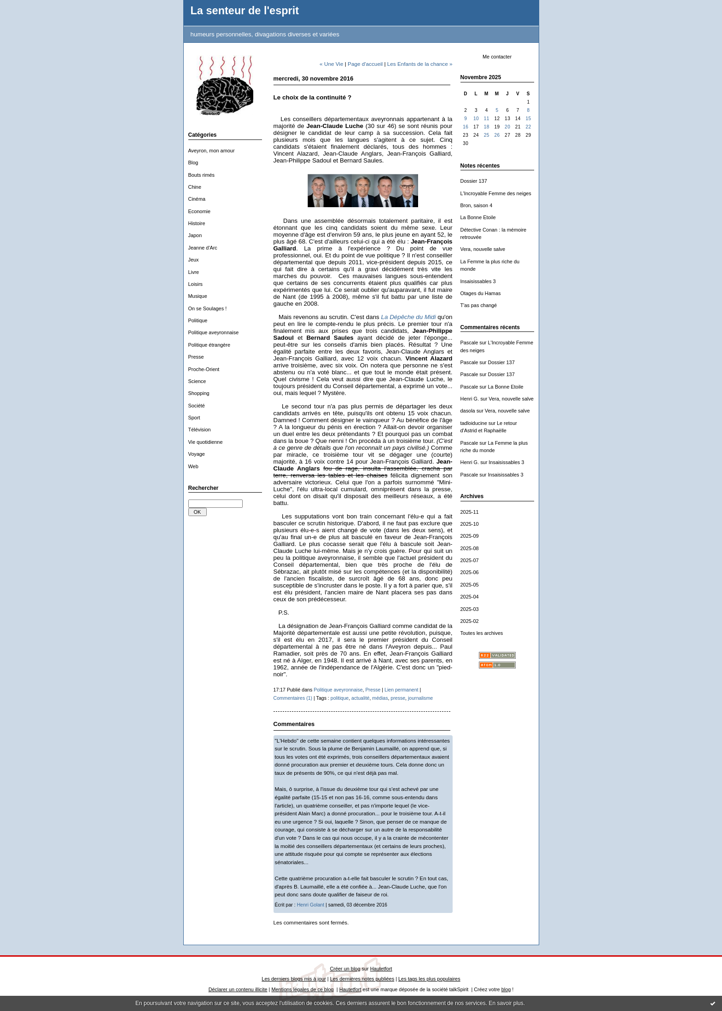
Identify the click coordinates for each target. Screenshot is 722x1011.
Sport (194, 417)
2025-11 (469, 512)
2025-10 (469, 524)
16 (465, 126)
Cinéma (197, 199)
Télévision (199, 429)
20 (507, 126)
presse (397, 698)
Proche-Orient (204, 369)
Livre (193, 272)
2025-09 (469, 536)
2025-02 (469, 621)
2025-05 (469, 584)
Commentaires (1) (293, 698)
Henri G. (469, 398)
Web (193, 466)
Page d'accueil (365, 64)
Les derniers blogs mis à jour (294, 979)
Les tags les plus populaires (429, 979)
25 (486, 135)
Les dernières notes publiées (362, 979)
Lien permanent (401, 689)
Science (197, 381)
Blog (193, 162)
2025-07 (469, 560)
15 (528, 118)
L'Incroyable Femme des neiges (495, 193)
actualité (360, 698)
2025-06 (469, 572)
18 (486, 126)
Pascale (469, 342)
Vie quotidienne (205, 442)
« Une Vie (331, 64)
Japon (195, 235)
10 (476, 118)
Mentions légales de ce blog (302, 989)
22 (528, 126)
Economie (199, 211)
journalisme (420, 698)
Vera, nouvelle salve (483, 249)
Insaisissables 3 (478, 281)
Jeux (193, 259)
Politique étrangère (209, 345)
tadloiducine (473, 423)
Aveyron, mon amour (211, 150)
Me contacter (497, 56)
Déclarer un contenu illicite (238, 989)
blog (506, 989)
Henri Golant (310, 904)
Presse (196, 357)
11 (486, 118)
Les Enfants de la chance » (420, 64)
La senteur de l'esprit (245, 11)
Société (196, 405)
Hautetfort (381, 968)
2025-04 (469, 596)
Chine (195, 187)
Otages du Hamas (480, 293)
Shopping (199, 393)
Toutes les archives (481, 633)
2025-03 (469, 609)
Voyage (196, 454)
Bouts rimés (201, 175)
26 (497, 135)
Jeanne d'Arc (202, 247)
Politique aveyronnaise (213, 332)
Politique (198, 320)
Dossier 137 (473, 181)
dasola (467, 410)
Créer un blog (345, 968)
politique (340, 698)
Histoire (196, 223)
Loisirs (195, 284)
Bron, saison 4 (476, 205)
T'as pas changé (478, 305)
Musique (197, 296)
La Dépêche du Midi (408, 317)
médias (380, 698)
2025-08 (469, 548)
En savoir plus (506, 1003)
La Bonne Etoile (478, 217)
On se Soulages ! (207, 308)
